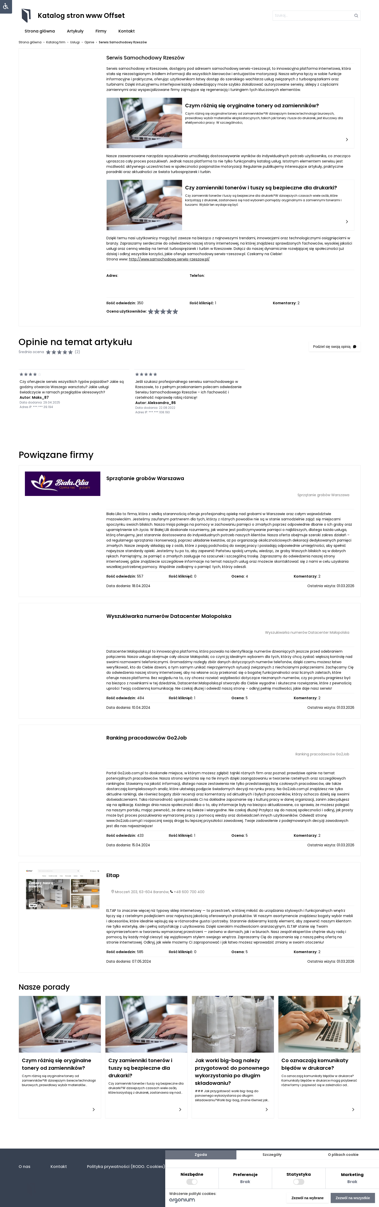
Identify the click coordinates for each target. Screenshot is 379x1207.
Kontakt (126, 31)
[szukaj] (317, 16)
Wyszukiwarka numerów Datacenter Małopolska (168, 616)
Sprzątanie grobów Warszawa (145, 478)
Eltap (112, 875)
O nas (24, 1166)
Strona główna (40, 31)
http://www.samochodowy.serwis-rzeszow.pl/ (169, 259)
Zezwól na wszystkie (353, 1198)
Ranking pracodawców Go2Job (146, 737)
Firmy (101, 31)
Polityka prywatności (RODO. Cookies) (126, 1166)
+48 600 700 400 (189, 891)
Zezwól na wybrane (307, 1198)
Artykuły (75, 31)
